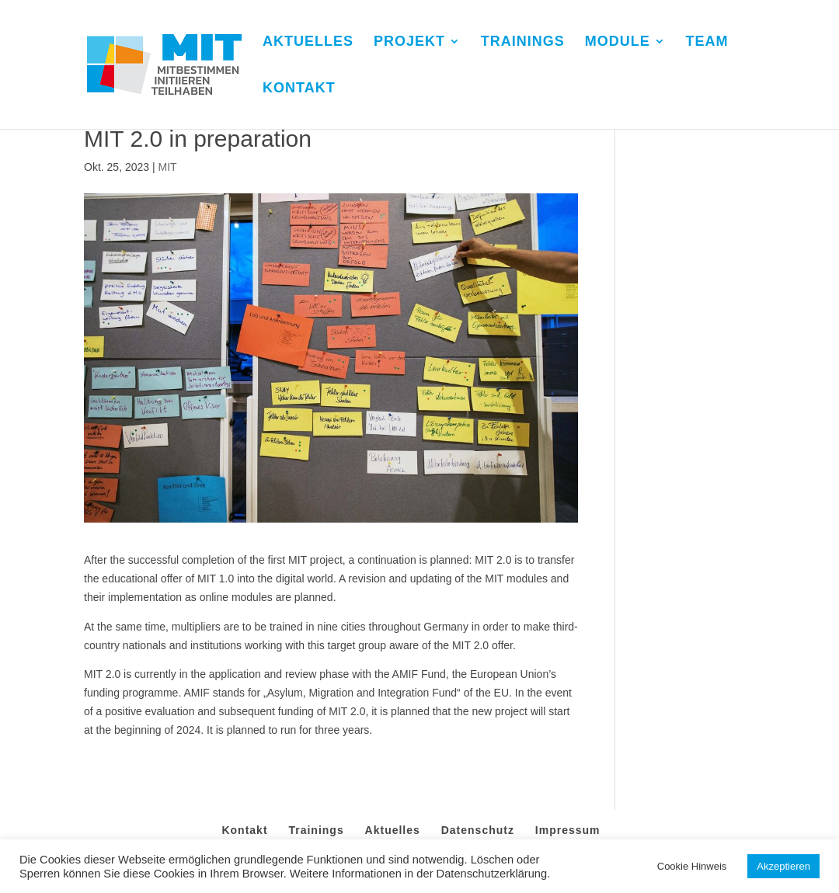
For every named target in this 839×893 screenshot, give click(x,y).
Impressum (568, 830)
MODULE (617, 42)
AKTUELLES (308, 42)
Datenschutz (477, 830)
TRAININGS (523, 42)
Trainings (315, 830)
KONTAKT (299, 89)
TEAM (707, 42)
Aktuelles (392, 830)
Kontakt (244, 830)
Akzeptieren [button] (783, 866)
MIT (167, 167)
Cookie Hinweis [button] (692, 866)
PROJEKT (409, 42)
